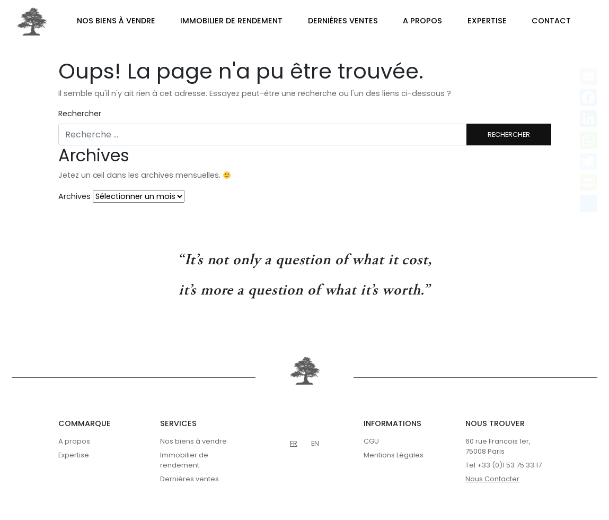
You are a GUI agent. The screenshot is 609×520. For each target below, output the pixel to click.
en (315, 443)
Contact (551, 20)
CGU (371, 441)
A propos (422, 20)
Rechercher (79, 113)
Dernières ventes (343, 20)
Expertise (487, 20)
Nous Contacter (492, 479)
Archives (74, 196)
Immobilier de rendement (231, 20)
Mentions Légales (393, 455)
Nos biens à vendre (116, 20)
